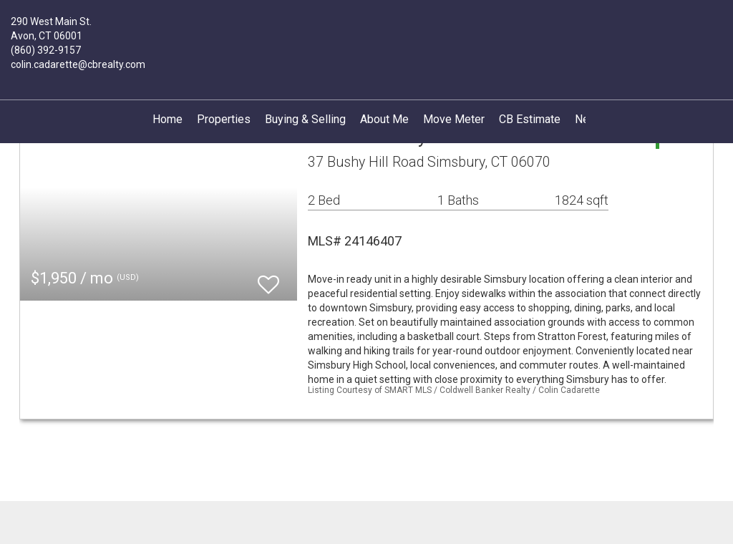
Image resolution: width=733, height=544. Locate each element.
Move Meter (454, 119)
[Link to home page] (366, 30)
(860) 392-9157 (46, 50)
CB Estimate (529, 119)
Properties (224, 119)
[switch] (268, 278)
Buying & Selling (305, 119)
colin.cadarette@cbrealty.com (78, 64)
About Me (384, 119)
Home (167, 119)
